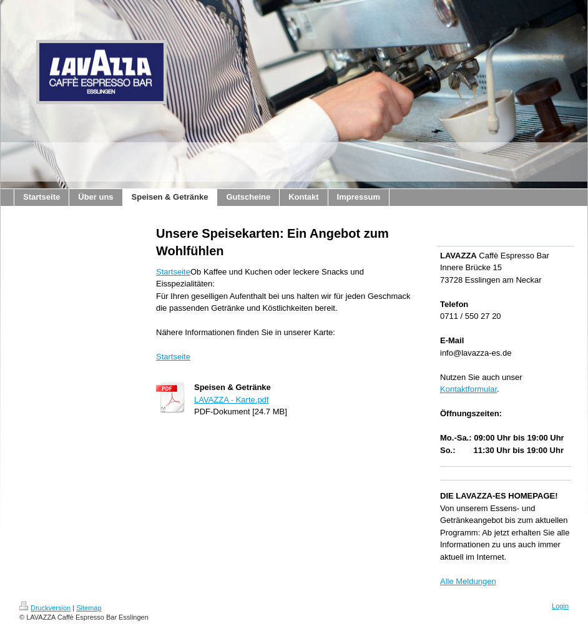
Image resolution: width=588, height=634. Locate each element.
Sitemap (88, 608)
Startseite (173, 271)
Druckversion (45, 608)
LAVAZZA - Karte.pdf (231, 399)
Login (560, 606)
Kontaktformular (468, 389)
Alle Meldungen (468, 581)
